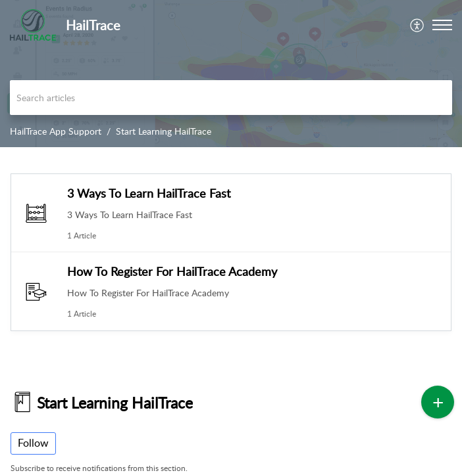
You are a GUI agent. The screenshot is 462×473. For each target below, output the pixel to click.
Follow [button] (33, 443)
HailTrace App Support (55, 131)
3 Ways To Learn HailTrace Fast (148, 193)
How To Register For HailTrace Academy (172, 271)
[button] (417, 25)
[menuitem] (417, 25)
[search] (231, 97)
